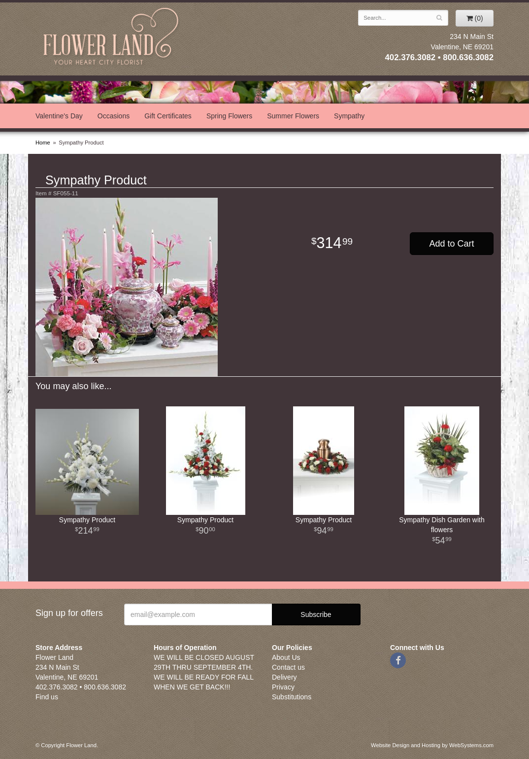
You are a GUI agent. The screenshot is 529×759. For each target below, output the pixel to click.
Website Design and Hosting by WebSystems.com (432, 745)
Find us (46, 697)
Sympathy (349, 116)
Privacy (283, 687)
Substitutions (291, 697)
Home (42, 142)
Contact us (288, 667)
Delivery (284, 677)
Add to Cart (451, 244)
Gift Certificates (168, 116)
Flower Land (112, 38)
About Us (286, 657)
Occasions (114, 116)
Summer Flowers (293, 116)
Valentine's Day (59, 116)
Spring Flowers (229, 116)
